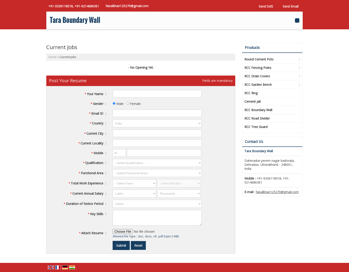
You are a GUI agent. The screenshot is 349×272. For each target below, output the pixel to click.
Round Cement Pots (259, 59)
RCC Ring (251, 93)
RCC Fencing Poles (257, 68)
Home (53, 57)
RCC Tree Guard (256, 127)
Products (252, 47)
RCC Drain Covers (257, 76)
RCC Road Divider (257, 118)
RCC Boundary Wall (258, 110)
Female (133, 104)
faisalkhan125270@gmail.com (127, 6)
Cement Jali (252, 101)
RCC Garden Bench (258, 84)
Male (118, 104)
